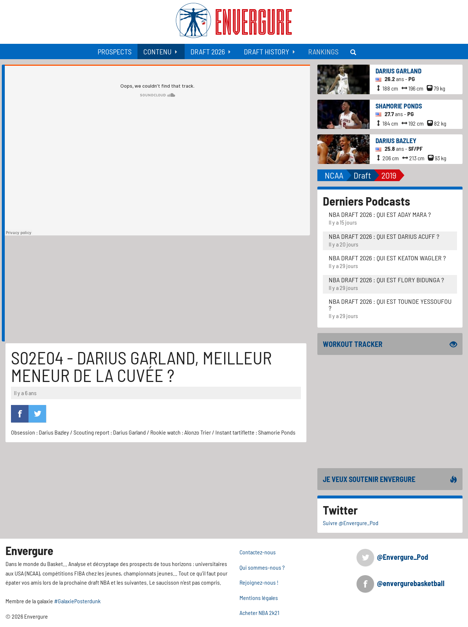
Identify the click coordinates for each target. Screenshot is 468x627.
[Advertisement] (157, 290)
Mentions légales (258, 597)
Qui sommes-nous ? (262, 567)
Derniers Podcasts (366, 201)
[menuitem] (114, 51)
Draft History (266, 51)
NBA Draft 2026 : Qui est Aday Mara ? (380, 214)
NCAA (334, 175)
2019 (388, 175)
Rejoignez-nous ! (259, 582)
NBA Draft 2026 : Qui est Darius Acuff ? (384, 236)
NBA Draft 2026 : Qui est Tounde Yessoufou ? (390, 304)
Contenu (157, 51)
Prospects (115, 51)
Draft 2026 (207, 51)
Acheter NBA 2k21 (259, 612)
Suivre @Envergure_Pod (350, 522)
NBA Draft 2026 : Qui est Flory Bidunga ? (386, 280)
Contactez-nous (257, 551)
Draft (362, 175)
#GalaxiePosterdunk (77, 600)
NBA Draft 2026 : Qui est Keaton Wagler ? (387, 258)
